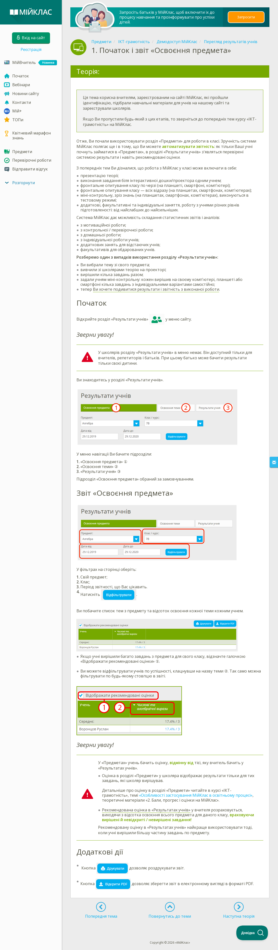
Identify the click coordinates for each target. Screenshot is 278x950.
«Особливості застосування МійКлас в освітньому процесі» (196, 795)
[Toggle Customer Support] (252, 933)
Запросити (246, 17)
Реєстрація (31, 49)
